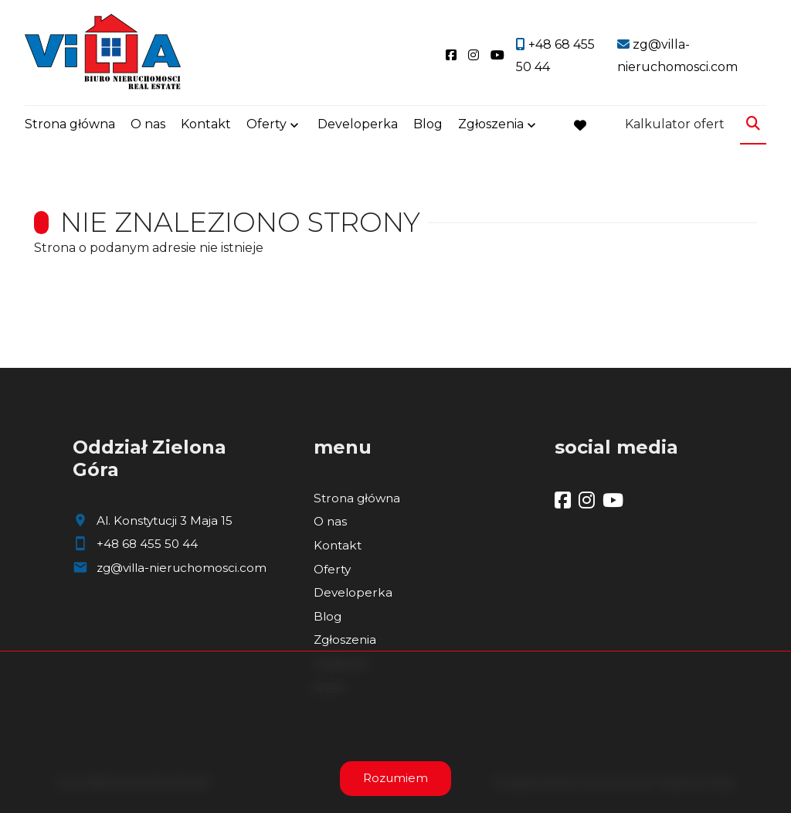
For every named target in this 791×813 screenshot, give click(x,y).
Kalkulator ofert (675, 125)
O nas (148, 125)
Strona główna (70, 125)
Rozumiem (395, 777)
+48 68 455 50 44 (147, 543)
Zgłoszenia (491, 125)
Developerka (357, 125)
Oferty (266, 125)
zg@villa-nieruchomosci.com (181, 567)
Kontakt (206, 125)
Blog (428, 125)
